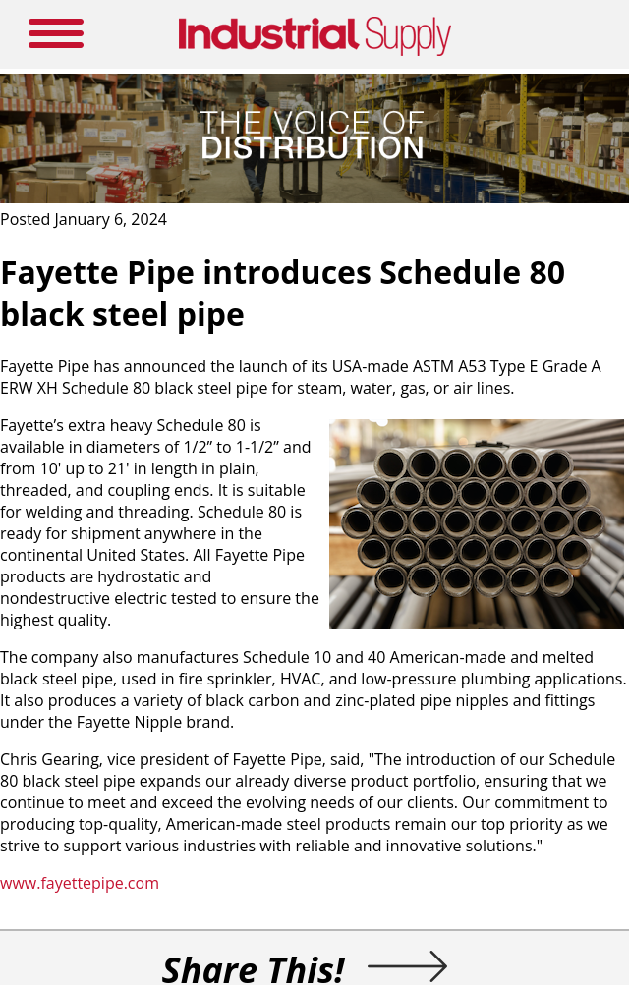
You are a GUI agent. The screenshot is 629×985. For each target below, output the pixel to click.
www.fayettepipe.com (79, 883)
